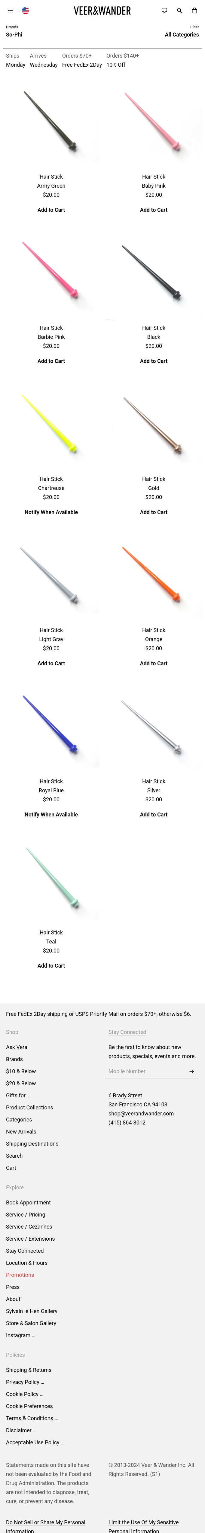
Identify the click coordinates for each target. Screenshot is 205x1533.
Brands (14, 1059)
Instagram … (20, 1335)
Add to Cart (51, 210)
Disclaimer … (21, 1430)
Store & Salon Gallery (31, 1323)
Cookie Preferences (29, 1406)
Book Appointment (28, 1202)
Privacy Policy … (25, 1382)
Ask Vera (16, 1047)
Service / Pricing (25, 1214)
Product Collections (29, 1107)
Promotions (20, 1275)
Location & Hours (26, 1263)
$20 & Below (21, 1083)
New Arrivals (21, 1131)
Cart (11, 1168)
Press (13, 1287)
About (13, 1299)
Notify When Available (51, 512)
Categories (19, 1119)
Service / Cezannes (29, 1226)
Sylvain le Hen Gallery (31, 1311)
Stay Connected (25, 1251)
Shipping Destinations (32, 1143)
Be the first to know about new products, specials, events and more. (152, 1051)
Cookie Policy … (24, 1394)
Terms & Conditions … (32, 1418)
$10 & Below (21, 1071)
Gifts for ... (18, 1095)
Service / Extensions (30, 1239)
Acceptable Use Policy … (35, 1442)
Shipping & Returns (29, 1370)
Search (14, 1156)
